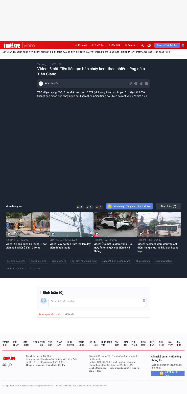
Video (36, 342)
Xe (91, 342)
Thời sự (42, 343)
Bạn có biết (69, 52)
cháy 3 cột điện (39, 261)
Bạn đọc (179, 343)
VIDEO (29, 46)
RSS (99, 371)
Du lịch (96, 343)
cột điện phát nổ (163, 261)
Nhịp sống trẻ (106, 343)
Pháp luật (59, 343)
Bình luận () (168, 206)
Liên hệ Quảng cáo (98, 368)
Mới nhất (7, 52)
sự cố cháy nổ (59, 261)
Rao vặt (130, 45)
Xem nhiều (26, 343)
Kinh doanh (70, 343)
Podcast (81, 45)
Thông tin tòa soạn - (36, 365)
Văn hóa (117, 343)
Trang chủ (5, 343)
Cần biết (114, 45)
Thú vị (37, 52)
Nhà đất (152, 343)
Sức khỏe (153, 52)
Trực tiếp (28, 52)
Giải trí (90, 52)
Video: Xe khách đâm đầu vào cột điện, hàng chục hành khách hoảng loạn (158, 247)
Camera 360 (141, 52)
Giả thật (170, 343)
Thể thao (80, 52)
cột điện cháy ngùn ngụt (84, 261)
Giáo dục (143, 343)
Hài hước (99, 52)
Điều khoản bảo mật (119, 368)
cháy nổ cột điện (15, 268)
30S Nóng (109, 52)
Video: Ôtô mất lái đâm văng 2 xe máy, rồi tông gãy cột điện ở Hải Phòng (113, 247)
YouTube (97, 45)
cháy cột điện (143, 261)
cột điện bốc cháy (16, 261)
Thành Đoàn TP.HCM (55, 365)
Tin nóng (17, 52)
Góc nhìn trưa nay (125, 52)
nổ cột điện (35, 268)
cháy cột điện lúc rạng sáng (116, 261)
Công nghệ (164, 52)
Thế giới (45, 52)
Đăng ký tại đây (171, 373)
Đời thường (56, 52)
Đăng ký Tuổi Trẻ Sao (167, 45)
